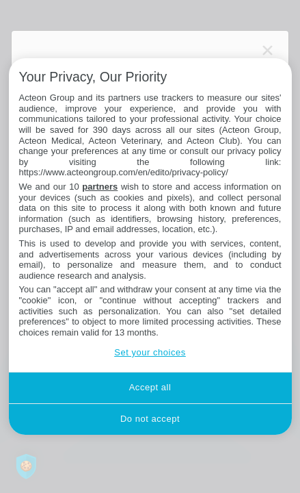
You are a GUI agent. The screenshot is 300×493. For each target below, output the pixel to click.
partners (100, 186)
